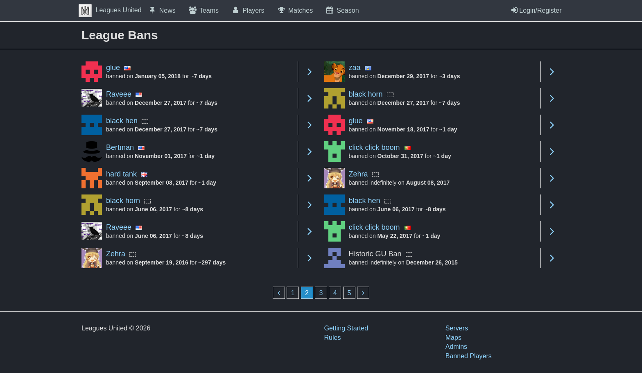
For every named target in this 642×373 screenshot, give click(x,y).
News (162, 10)
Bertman (120, 147)
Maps (453, 337)
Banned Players (468, 356)
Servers (456, 328)
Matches (295, 10)
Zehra (358, 174)
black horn (366, 94)
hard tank (121, 174)
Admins (456, 346)
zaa (355, 67)
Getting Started (346, 328)
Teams (203, 10)
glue (113, 67)
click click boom (374, 147)
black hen (122, 121)
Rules (332, 337)
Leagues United (110, 10)
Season (342, 10)
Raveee (118, 94)
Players (247, 10)
